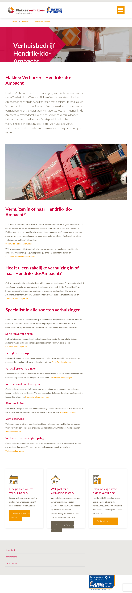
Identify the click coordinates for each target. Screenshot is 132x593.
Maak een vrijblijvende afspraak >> (20, 256)
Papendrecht (11, 563)
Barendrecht (11, 556)
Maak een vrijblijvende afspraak (62, 527)
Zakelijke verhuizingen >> (16, 298)
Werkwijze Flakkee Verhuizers (19, 515)
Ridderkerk (10, 550)
